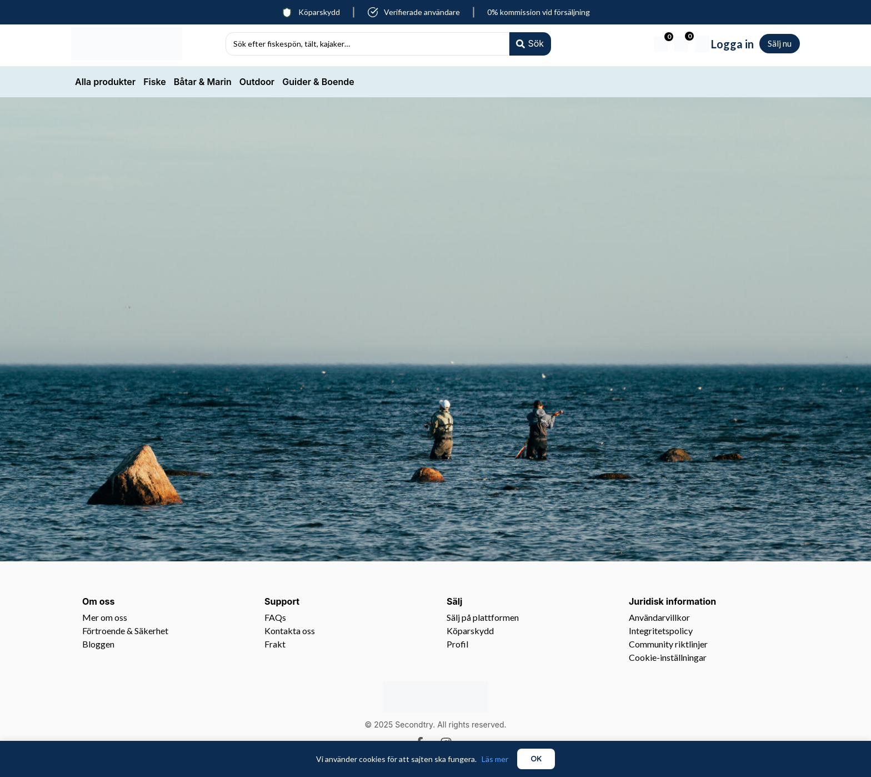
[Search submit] (529, 43)
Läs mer (495, 759)
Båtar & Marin (203, 81)
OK (536, 759)
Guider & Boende (318, 81)
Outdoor (256, 81)
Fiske (154, 81)
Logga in (732, 44)
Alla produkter (105, 81)
